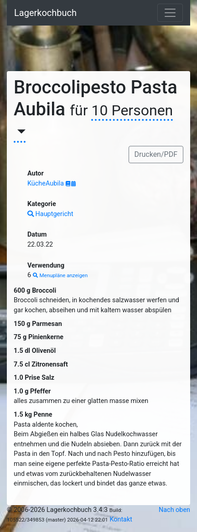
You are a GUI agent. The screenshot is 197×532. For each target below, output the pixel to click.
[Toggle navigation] (170, 13)
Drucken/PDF (156, 154)
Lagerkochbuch (45, 12)
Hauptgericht (50, 214)
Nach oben (174, 510)
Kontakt (120, 519)
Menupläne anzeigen (60, 275)
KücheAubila (46, 183)
